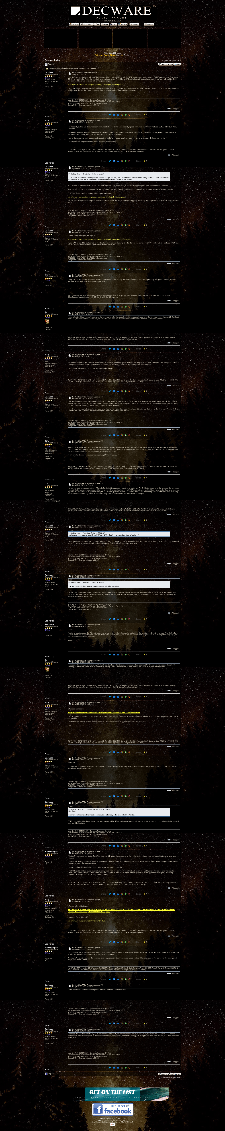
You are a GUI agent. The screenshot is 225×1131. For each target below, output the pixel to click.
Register (127, 55)
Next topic (176, 60)
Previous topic (167, 60)
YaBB (99, 1120)
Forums (48, 60)
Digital (57, 60)
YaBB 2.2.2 (121, 1118)
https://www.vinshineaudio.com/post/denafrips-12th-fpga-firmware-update (95, 84)
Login (118, 55)
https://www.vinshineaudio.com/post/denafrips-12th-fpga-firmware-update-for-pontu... (99, 239)
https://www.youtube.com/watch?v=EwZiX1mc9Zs (86, 921)
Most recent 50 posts (112, 53)
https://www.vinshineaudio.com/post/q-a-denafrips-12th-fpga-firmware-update (96, 197)
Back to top (49, 117)
